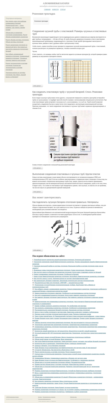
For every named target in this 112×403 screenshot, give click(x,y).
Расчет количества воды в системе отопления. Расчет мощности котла (58, 352)
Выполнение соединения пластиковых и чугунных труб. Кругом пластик (66, 174)
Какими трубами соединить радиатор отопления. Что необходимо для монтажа (60, 306)
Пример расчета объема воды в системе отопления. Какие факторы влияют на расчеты (63, 364)
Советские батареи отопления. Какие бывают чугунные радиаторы (56, 387)
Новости (55, 9)
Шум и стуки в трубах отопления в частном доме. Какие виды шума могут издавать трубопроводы (67, 312)
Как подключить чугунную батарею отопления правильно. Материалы (65, 202)
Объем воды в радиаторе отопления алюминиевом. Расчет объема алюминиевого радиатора (17, 35)
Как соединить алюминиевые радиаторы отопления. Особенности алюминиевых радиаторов (65, 308)
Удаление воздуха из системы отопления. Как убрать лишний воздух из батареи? (16, 75)
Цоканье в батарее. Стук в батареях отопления (50, 345)
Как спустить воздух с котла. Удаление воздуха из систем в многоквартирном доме (61, 278)
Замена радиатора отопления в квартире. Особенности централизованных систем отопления (65, 293)
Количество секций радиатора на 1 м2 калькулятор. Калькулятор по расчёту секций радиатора (66, 331)
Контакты (40, 397)
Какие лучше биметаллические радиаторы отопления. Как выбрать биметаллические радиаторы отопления (69, 276)
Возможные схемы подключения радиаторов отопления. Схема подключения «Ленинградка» (64, 270)
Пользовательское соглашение (49, 397)
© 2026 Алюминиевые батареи (12, 397)
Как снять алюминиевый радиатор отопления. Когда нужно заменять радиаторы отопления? (65, 295)
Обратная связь (73, 397)
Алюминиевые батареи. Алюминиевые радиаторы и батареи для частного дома (61, 358)
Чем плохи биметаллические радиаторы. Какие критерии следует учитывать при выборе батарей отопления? (70, 341)
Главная (47, 9)
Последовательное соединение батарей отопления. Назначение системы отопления (62, 310)
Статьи (62, 9)
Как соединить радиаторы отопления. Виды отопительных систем (56, 381)
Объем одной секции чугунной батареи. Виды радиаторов (53, 339)
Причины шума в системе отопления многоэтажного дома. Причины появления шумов (63, 314)
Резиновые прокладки (41, 21)
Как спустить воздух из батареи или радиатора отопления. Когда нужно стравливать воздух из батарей (67, 272)
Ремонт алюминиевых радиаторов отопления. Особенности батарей (56, 274)
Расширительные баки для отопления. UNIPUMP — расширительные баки (59, 283)
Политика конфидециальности (44, 399)
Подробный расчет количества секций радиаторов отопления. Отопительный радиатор (62, 259)
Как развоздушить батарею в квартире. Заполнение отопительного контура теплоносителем (64, 280)
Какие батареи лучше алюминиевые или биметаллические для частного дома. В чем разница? (66, 348)
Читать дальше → (37, 85)
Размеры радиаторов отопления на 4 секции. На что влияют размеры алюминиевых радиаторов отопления (70, 389)
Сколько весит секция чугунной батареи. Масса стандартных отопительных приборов (62, 337)
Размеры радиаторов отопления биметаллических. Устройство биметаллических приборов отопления (68, 371)
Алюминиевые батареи (56, 3)
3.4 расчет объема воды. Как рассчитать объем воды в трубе (54, 350)
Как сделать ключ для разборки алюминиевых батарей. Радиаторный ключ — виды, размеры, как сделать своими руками (16, 25)
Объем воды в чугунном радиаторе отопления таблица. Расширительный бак (60, 362)
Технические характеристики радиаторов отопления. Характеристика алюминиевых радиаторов (66, 324)
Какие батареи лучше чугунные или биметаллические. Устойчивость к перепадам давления (64, 360)
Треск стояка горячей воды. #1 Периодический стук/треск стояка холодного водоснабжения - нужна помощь (70, 316)
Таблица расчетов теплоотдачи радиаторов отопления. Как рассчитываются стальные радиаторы (66, 322)
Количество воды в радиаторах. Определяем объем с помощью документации (60, 343)
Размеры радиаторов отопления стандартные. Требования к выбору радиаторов (61, 392)
